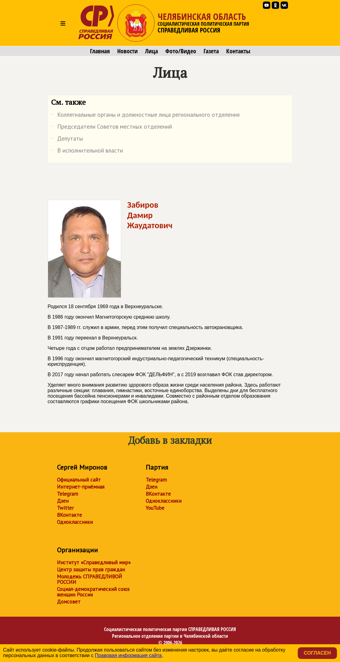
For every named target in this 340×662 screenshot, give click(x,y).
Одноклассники (75, 522)
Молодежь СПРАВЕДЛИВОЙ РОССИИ (89, 579)
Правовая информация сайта (128, 655)
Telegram (67, 494)
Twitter (65, 508)
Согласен (317, 653)
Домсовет (68, 601)
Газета (211, 51)
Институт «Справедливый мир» (94, 562)
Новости (127, 51)
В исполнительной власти (87, 152)
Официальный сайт (79, 479)
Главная (100, 51)
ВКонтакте (69, 515)
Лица (151, 51)
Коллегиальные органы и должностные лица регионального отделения (145, 116)
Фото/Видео (180, 51)
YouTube (155, 508)
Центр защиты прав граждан (91, 569)
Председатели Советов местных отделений (111, 128)
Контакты (238, 51)
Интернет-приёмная (80, 487)
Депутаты (67, 140)
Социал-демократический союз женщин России (93, 591)
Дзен (63, 501)
